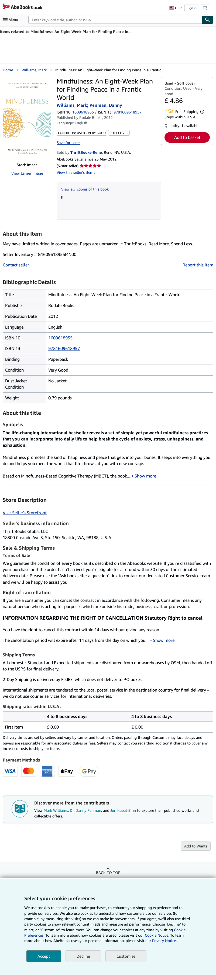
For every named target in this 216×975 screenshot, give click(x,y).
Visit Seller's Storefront (25, 512)
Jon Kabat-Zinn (123, 810)
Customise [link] (125, 956)
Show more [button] (145, 476)
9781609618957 (64, 348)
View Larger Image (27, 173)
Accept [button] (43, 956)
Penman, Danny (106, 105)
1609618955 (83, 112)
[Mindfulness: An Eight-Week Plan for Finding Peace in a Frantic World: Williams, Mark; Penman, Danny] (27, 117)
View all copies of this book (85, 189)
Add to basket (187, 137)
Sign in (192, 8)
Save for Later (68, 142)
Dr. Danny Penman (85, 810)
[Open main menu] (11, 20)
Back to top (108, 872)
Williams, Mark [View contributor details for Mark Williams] (34, 70)
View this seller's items (76, 172)
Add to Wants (195, 846)
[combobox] (115, 20)
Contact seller (16, 265)
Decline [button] (83, 956)
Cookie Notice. (157, 935)
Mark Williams (56, 810)
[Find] (207, 20)
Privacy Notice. (164, 940)
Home (8, 70)
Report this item (198, 265)
